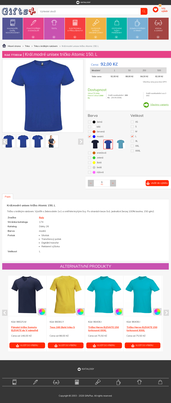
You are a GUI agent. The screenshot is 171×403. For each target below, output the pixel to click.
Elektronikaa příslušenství (75, 28)
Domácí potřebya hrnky (137, 28)
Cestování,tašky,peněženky (117, 28)
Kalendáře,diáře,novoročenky (13, 26)
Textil (54, 26)
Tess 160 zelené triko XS (25, 327)
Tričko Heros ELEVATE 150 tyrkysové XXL (103, 329)
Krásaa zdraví (158, 28)
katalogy (83, 2)
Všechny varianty (159, 104)
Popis (8, 196)
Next (80, 142)
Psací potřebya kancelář (33, 28)
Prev (4, 142)
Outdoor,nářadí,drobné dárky (96, 28)
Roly (41, 217)
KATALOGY (85, 368)
